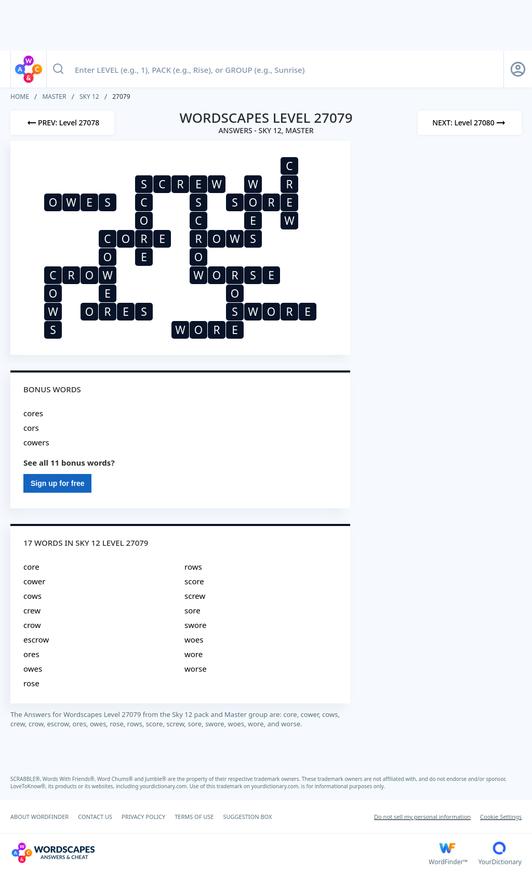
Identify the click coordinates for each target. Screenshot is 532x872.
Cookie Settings (501, 816)
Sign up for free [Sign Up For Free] (57, 483)
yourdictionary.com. (165, 786)
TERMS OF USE (194, 816)
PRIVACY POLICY (143, 816)
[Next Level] (470, 123)
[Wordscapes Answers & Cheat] (219, 852)
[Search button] (58, 69)
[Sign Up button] (518, 69)
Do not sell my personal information (422, 816)
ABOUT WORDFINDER (39, 816)
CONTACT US (95, 816)
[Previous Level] (62, 123)
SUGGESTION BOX (247, 816)
